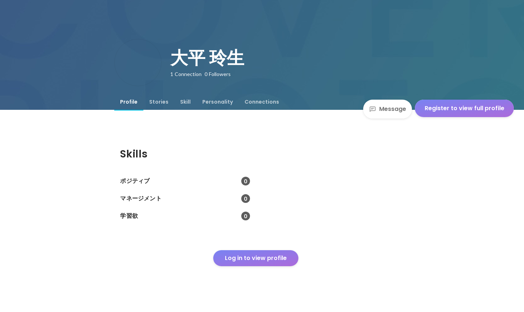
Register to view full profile (464, 108)
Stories (158, 101)
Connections (262, 101)
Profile (129, 101)
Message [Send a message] (387, 109)
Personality (217, 101)
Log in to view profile (256, 258)
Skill (185, 101)
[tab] (128, 102)
